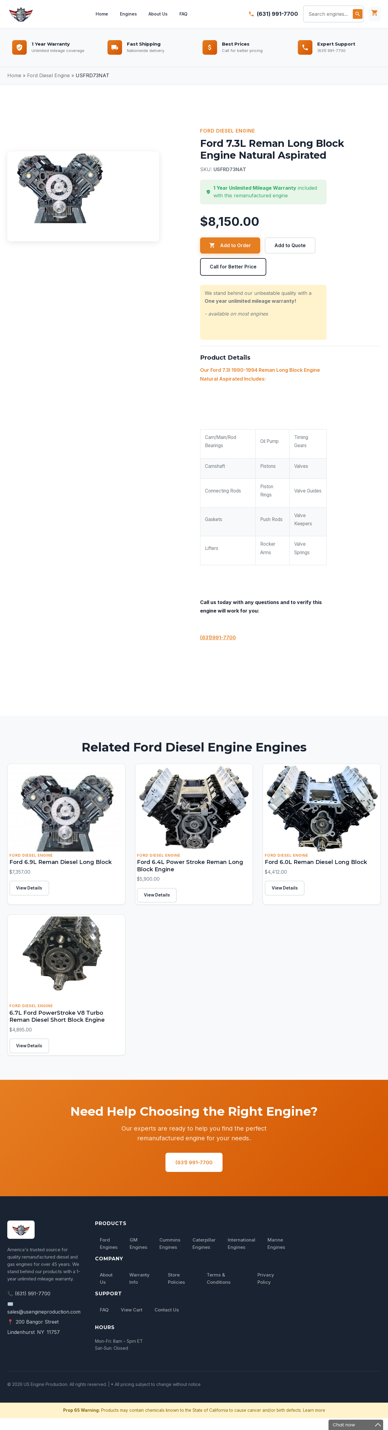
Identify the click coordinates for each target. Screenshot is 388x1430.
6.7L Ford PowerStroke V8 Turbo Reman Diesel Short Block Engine (65, 1021)
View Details (33, 892)
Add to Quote (291, 246)
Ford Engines (108, 1255)
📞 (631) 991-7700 (28, 1305)
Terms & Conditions (218, 1290)
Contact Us (167, 1322)
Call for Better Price (233, 267)
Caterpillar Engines (204, 1255)
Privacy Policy (265, 1290)
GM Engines (138, 1255)
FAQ (185, 14)
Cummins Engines (169, 1255)
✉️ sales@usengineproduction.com (43, 1320)
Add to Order (230, 246)
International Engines (241, 1255)
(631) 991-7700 (277, 14)
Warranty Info (139, 1290)
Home (100, 14)
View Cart (131, 1322)
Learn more (314, 1421)
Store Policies (176, 1290)
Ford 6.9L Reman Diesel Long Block (59, 864)
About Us (158, 14)
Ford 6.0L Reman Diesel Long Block (314, 864)
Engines (128, 14)
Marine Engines (276, 1255)
